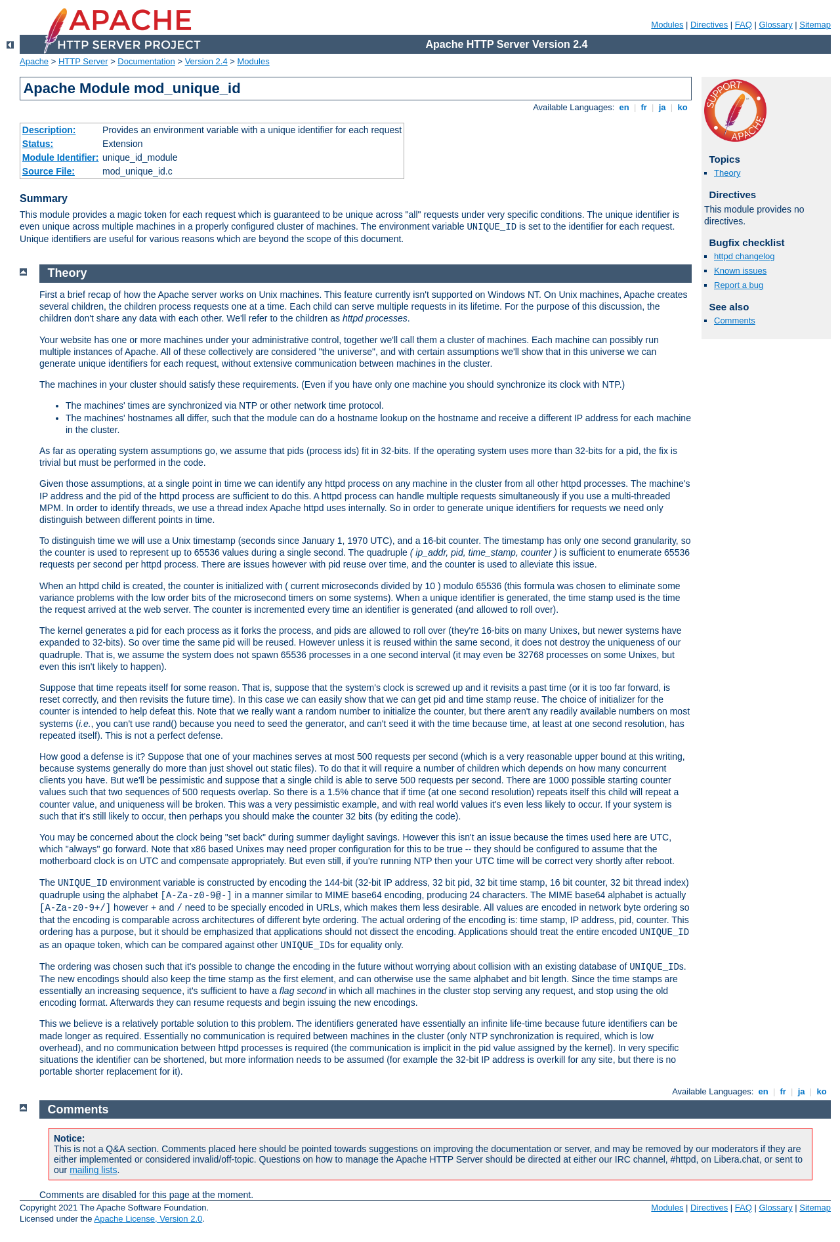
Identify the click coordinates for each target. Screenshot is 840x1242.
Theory (727, 173)
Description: (49, 130)
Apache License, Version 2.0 (148, 1219)
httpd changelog (744, 256)
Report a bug (738, 285)
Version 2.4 (206, 61)
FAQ (743, 25)
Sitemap (815, 25)
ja (662, 107)
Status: (37, 143)
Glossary (775, 25)
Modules (667, 25)
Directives (709, 25)
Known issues (740, 271)
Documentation (146, 61)
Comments (734, 320)
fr (644, 107)
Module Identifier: (60, 157)
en (624, 107)
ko (682, 107)
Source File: (48, 171)
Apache (34, 61)
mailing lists (93, 1170)
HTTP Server (83, 61)
